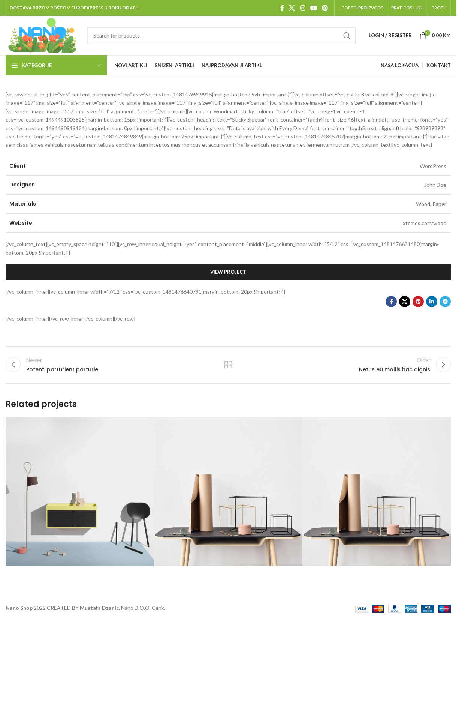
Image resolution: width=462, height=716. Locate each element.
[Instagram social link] (303, 8)
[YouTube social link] (313, 8)
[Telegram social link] (445, 301)
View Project (228, 272)
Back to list (228, 364)
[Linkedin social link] (431, 301)
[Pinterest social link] (325, 8)
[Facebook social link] (282, 8)
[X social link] (292, 8)
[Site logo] (42, 35)
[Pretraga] (221, 35)
